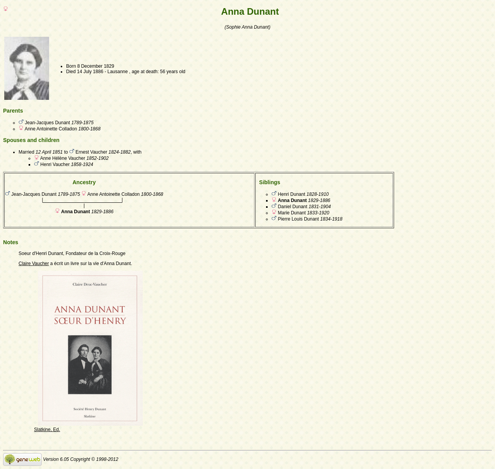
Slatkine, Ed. (47, 429)
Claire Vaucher (34, 263)
